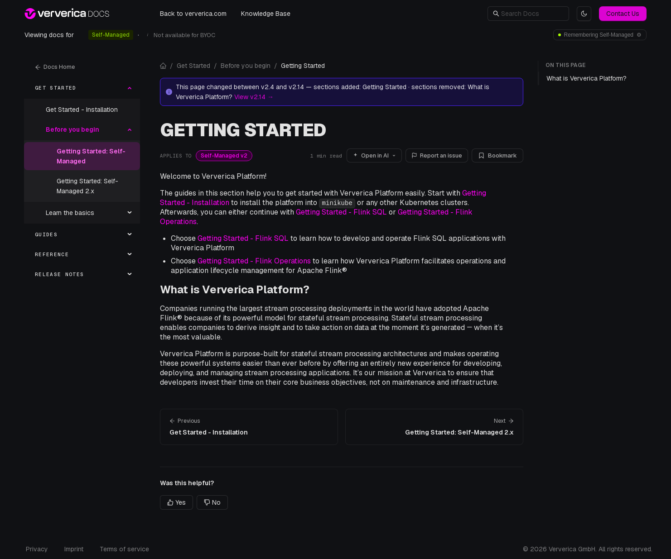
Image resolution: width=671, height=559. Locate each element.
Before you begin (245, 66)
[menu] (82, 181)
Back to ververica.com (193, 14)
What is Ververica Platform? (234, 289)
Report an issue (436, 155)
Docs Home (55, 67)
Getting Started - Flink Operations (254, 261)
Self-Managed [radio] (111, 34)
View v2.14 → (254, 97)
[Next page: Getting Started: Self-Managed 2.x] (434, 427)
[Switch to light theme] (584, 13)
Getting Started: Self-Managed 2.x (87, 186)
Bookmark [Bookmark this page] (497, 155)
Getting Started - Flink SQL (341, 212)
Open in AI (374, 155)
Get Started (193, 66)
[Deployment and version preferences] (600, 34)
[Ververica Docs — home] (66, 13)
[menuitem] (82, 88)
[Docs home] (163, 66)
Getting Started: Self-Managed (91, 156)
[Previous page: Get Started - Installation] (249, 427)
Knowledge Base (265, 14)
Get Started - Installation (82, 109)
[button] (532, 14)
